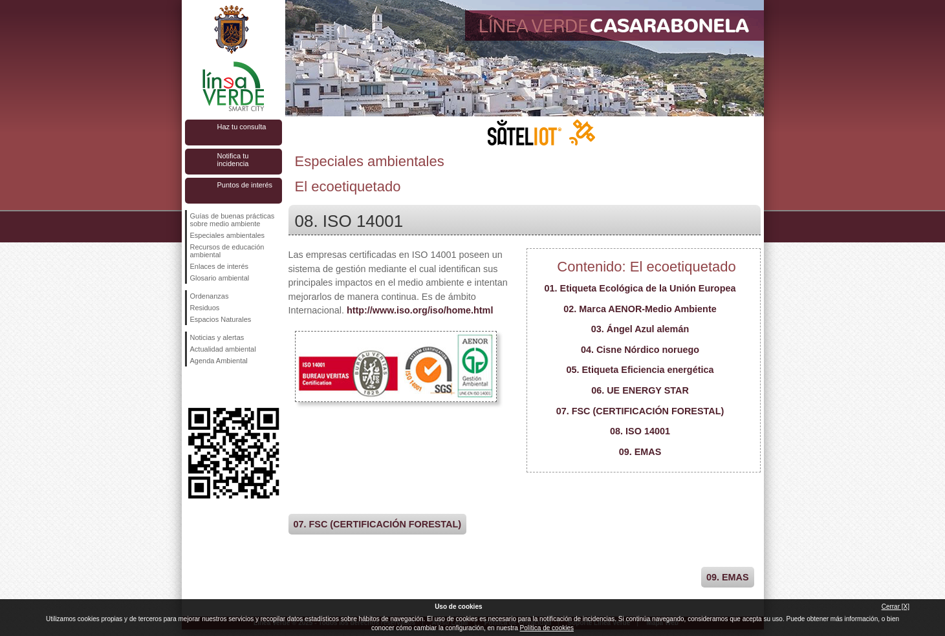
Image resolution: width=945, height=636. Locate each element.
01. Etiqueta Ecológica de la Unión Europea (640, 288)
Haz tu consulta (241, 127)
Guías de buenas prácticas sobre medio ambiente (232, 220)
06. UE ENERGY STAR (640, 390)
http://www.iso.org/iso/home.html (420, 310)
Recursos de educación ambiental (227, 251)
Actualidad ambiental (223, 349)
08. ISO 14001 (640, 431)
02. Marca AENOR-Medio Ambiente (639, 309)
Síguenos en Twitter (214, 387)
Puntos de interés (245, 185)
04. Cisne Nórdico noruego (640, 349)
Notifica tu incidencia (233, 159)
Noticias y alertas (217, 337)
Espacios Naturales (221, 319)
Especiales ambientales (227, 235)
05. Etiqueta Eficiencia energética (640, 370)
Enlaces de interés (219, 266)
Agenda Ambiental (219, 361)
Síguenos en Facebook (193, 387)
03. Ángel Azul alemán (640, 329)
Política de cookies (547, 627)
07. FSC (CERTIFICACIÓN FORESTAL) (640, 411)
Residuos (205, 308)
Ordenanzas (209, 296)
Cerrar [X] (895, 606)
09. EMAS (640, 452)
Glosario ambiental (220, 278)
